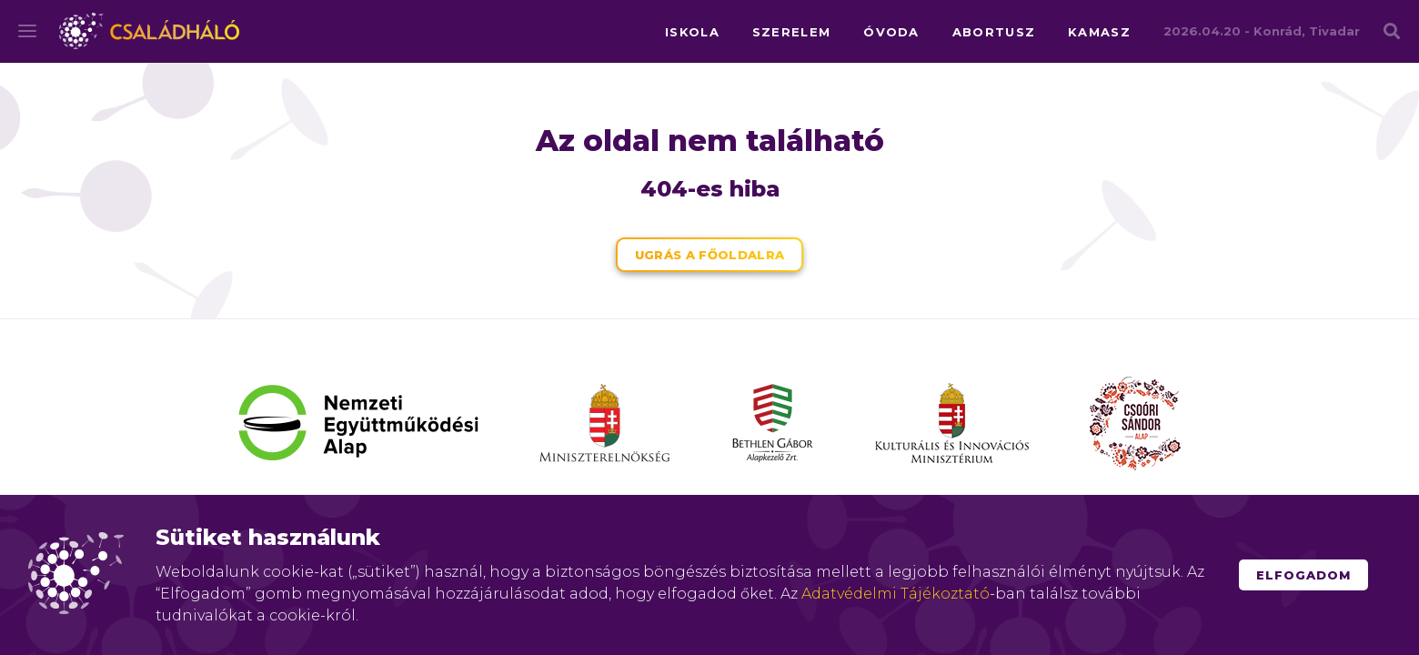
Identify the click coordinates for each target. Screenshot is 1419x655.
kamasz (1099, 32)
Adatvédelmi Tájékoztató (895, 593)
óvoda (891, 32)
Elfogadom (1303, 575)
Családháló (149, 31)
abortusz (993, 32)
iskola (692, 32)
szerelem (791, 32)
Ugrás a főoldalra (710, 254)
